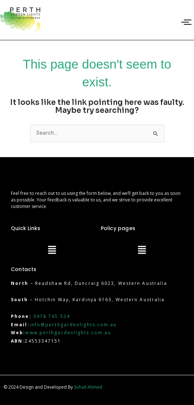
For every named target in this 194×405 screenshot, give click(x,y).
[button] (52, 250)
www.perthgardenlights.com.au (68, 333)
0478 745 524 (51, 316)
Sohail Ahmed (88, 387)
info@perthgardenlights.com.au (73, 325)
